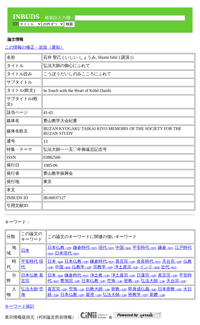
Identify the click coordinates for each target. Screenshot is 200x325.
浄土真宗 (126, 267)
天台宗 (172, 261)
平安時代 (144, 247)
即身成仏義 (142, 289)
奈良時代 (149, 261)
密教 (132, 280)
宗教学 (103, 267)
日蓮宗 (147, 275)
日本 (25, 250)
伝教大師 (98, 289)
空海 (115, 280)
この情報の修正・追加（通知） (34, 47)
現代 (106, 247)
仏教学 (82, 267)
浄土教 (100, 275)
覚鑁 (157, 294)
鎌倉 (166, 247)
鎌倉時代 (85, 247)
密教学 (138, 294)
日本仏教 (59, 247)
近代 (169, 267)
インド (150, 267)
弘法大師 (153, 280)
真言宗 (125, 261)
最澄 (94, 294)
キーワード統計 (19, 306)
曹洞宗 (70, 280)
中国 (123, 247)
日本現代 (67, 253)
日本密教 (170, 289)
